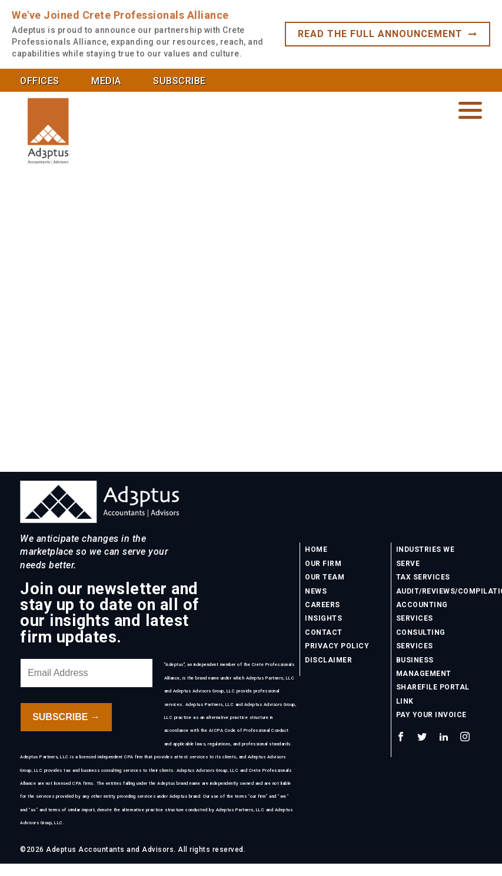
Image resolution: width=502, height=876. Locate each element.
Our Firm (323, 563)
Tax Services (423, 577)
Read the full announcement (387, 33)
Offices (39, 80)
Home (316, 549)
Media (106, 80)
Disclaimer (328, 660)
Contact (324, 632)
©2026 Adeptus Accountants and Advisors (97, 849)
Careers (322, 605)
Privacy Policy (337, 646)
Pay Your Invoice (431, 715)
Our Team (324, 577)
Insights (323, 618)
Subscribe (179, 80)
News (316, 591)
